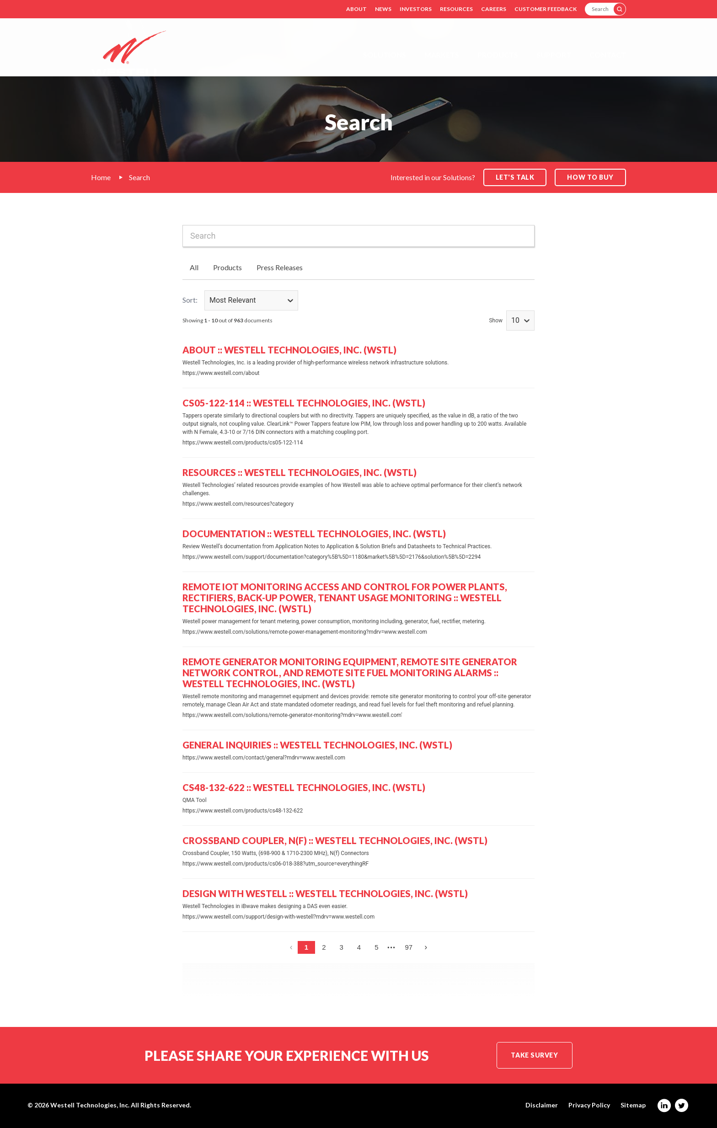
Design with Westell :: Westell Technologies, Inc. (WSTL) (325, 893)
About (356, 8)
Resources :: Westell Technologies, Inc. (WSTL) (299, 472)
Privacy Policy (589, 1105)
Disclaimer (541, 1105)
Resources (456, 8)
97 (409, 947)
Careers (493, 8)
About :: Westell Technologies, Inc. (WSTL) (289, 349)
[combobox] (358, 236)
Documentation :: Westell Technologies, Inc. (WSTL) (314, 533)
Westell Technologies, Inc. (89, 1105)
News (383, 8)
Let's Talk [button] (515, 177)
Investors (416, 8)
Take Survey (534, 1055)
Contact (607, 54)
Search (139, 177)
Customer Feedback (545, 8)
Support (553, 54)
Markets (441, 54)
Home (101, 177)
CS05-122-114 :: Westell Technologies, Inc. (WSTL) (303, 402)
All (194, 267)
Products (497, 54)
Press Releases (280, 267)
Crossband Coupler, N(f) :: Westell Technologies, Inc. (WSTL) (334, 840)
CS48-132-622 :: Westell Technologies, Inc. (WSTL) (303, 787)
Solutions (384, 54)
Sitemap (633, 1105)
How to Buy (590, 177)
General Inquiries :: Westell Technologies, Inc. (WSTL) (317, 744)
